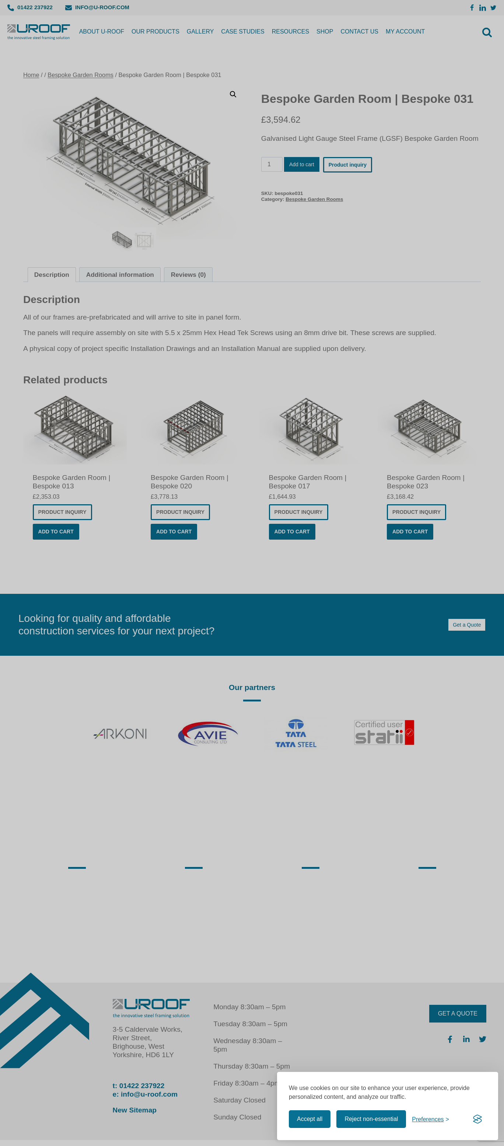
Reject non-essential (371, 1119)
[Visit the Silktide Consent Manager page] (477, 1119)
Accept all (309, 1119)
